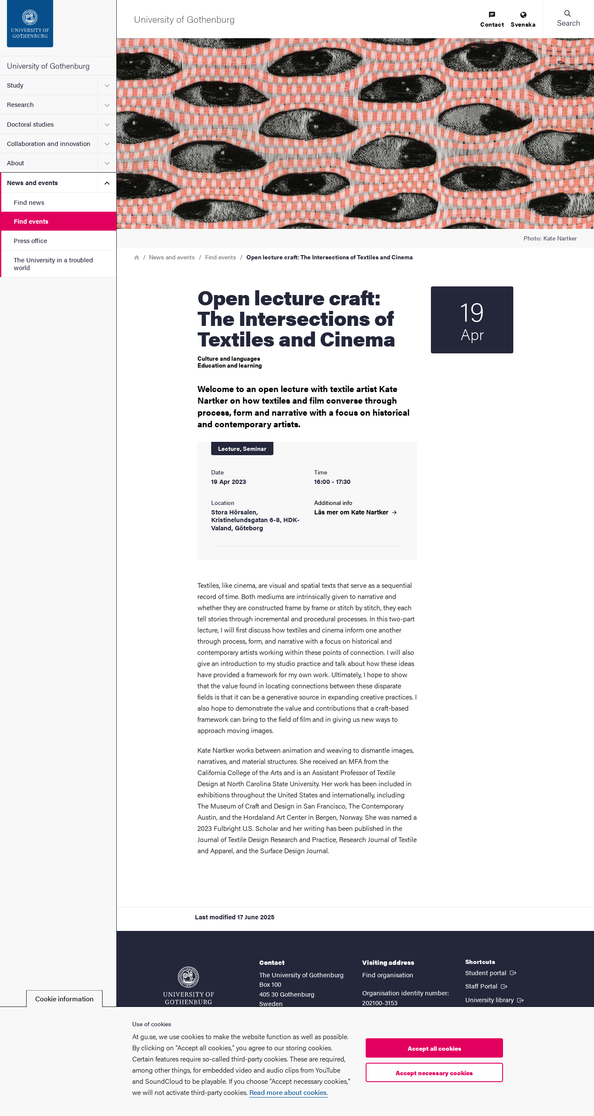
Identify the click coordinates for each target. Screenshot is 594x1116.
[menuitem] (492, 20)
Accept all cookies (434, 1048)
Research (20, 104)
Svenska (523, 20)
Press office (30, 240)
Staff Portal (487, 985)
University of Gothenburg (48, 65)
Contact (492, 20)
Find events (31, 220)
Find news (29, 202)
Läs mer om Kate (355, 511)
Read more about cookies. (288, 1092)
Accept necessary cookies (434, 1072)
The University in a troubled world (53, 263)
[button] (568, 19)
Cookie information (64, 998)
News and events (32, 182)
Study (15, 84)
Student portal (491, 972)
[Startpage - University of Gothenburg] (58, 28)
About (15, 162)
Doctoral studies (30, 123)
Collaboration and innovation (49, 143)
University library (495, 999)
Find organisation (387, 974)
